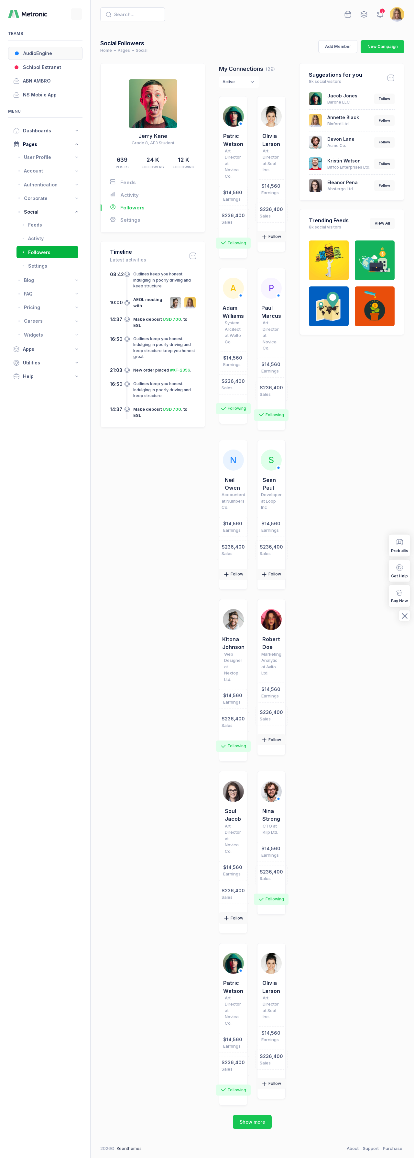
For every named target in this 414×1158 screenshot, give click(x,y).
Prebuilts (399, 545)
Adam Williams (233, 312)
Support (371, 1148)
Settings (125, 220)
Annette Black (343, 117)
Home (106, 50)
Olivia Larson (271, 140)
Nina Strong (271, 815)
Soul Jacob (233, 815)
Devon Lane (340, 139)
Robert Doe (271, 643)
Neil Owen (232, 484)
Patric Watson (233, 140)
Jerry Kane (152, 136)
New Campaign (382, 46)
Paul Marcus (271, 312)
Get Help (399, 570)
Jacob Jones (342, 95)
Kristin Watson (344, 160)
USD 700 (172, 319)
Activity (124, 195)
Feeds (123, 182)
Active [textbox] (229, 81)
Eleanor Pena (342, 182)
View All (382, 223)
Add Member (338, 46)
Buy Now (399, 595)
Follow (384, 98)
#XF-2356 (180, 370)
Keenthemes (129, 1148)
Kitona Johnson (233, 643)
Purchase (392, 1148)
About (353, 1148)
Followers (123, 207)
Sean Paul (269, 484)
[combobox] (239, 82)
